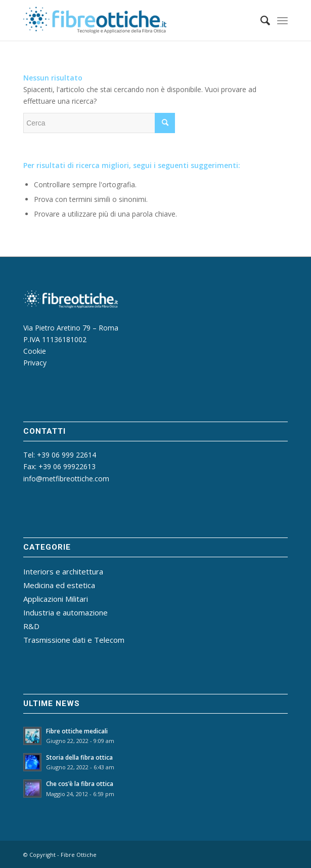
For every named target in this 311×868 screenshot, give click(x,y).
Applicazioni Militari (55, 599)
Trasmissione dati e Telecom (73, 640)
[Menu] (282, 20)
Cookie (34, 351)
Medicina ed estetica (59, 585)
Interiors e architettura (63, 571)
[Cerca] (260, 20)
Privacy (35, 362)
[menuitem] (260, 20)
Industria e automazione (65, 612)
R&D (31, 626)
